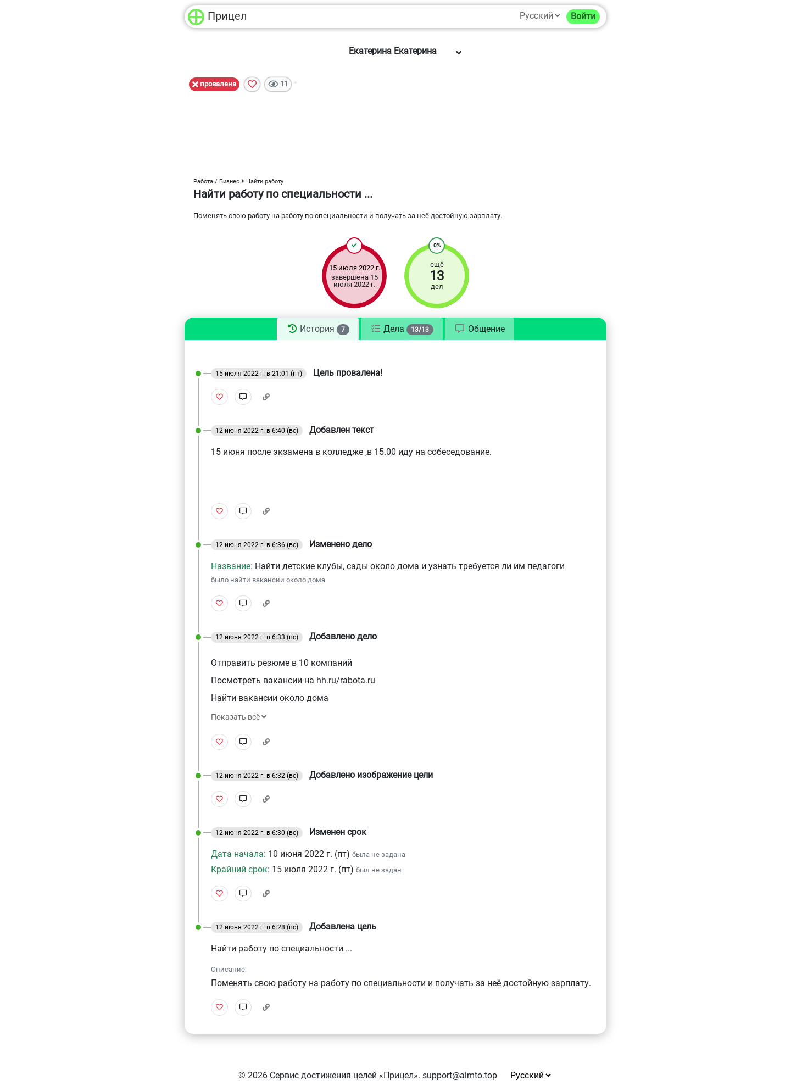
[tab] (317, 329)
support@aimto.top (459, 1075)
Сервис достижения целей (323, 1075)
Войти (583, 16)
